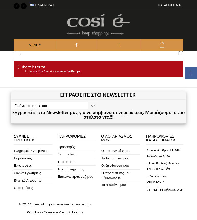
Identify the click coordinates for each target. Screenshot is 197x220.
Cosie (34, 204)
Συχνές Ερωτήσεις (27, 173)
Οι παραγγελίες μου (115, 151)
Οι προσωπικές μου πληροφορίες (115, 175)
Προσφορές (66, 147)
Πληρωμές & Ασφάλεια (30, 151)
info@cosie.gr (171, 189)
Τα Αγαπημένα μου (115, 158)
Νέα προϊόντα (68, 154)
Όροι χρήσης (23, 188)
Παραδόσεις (23, 158)
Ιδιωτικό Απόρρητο (27, 180)
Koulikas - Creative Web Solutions (55, 212)
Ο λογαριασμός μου (116, 138)
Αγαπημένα (169, 5)
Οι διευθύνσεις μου (115, 165)
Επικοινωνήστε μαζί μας (75, 176)
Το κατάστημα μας (71, 169)
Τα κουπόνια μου (113, 185)
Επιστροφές (23, 165)
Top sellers (66, 162)
